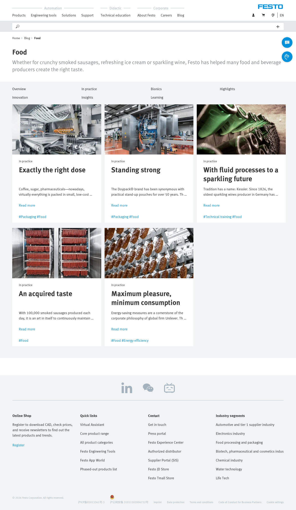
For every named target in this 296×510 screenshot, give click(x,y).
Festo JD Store (158, 469)
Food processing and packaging (239, 442)
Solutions (69, 15)
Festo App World (92, 460)
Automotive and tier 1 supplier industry (245, 424)
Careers (166, 15)
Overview (19, 88)
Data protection (175, 502)
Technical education (115, 15)
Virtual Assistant (92, 424)
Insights (87, 97)
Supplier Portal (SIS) (163, 460)
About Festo (146, 15)
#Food (41, 216)
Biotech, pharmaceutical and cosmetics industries (250, 451)
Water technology (229, 469)
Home (16, 38)
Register (18, 445)
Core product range (94, 433)
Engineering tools (43, 15)
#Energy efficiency (135, 340)
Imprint (158, 502)
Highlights (227, 88)
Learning (157, 97)
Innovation (20, 97)
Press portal (157, 433)
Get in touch (157, 424)
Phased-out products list (98, 469)
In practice (89, 88)
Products (19, 15)
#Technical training (217, 216)
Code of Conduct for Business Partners (240, 502)
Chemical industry (229, 460)
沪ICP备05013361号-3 (91, 502)
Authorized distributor (164, 451)
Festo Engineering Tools (97, 451)
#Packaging (27, 216)
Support (87, 15)
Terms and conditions (201, 502)
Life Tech (222, 478)
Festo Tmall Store (161, 478)
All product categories (96, 442)
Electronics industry (230, 433)
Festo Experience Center (165, 442)
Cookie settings (275, 502)
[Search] (148, 26)
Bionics (156, 88)
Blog (180, 15)
